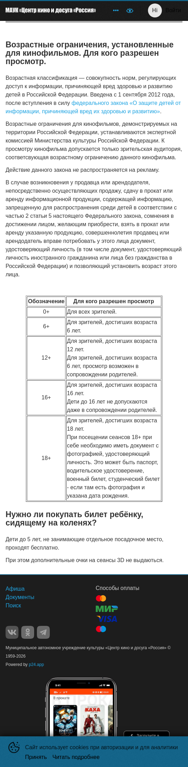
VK (12, 632)
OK (27, 632)
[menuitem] (116, 10)
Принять (36, 757)
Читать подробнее (76, 757)
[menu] (111, 10)
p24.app (36, 664)
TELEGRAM (43, 632)
